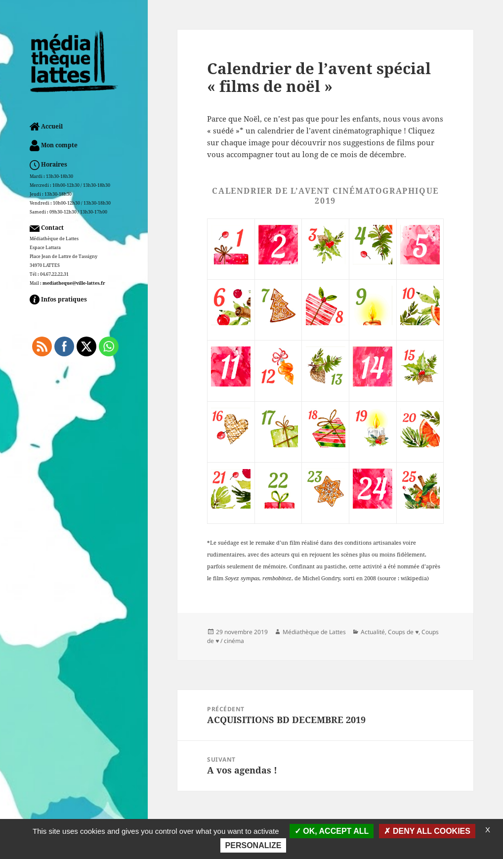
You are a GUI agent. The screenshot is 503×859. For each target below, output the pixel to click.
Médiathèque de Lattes (314, 632)
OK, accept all (331, 831)
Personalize (253, 845)
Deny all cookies (427, 831)
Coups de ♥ (403, 632)
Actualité (373, 632)
